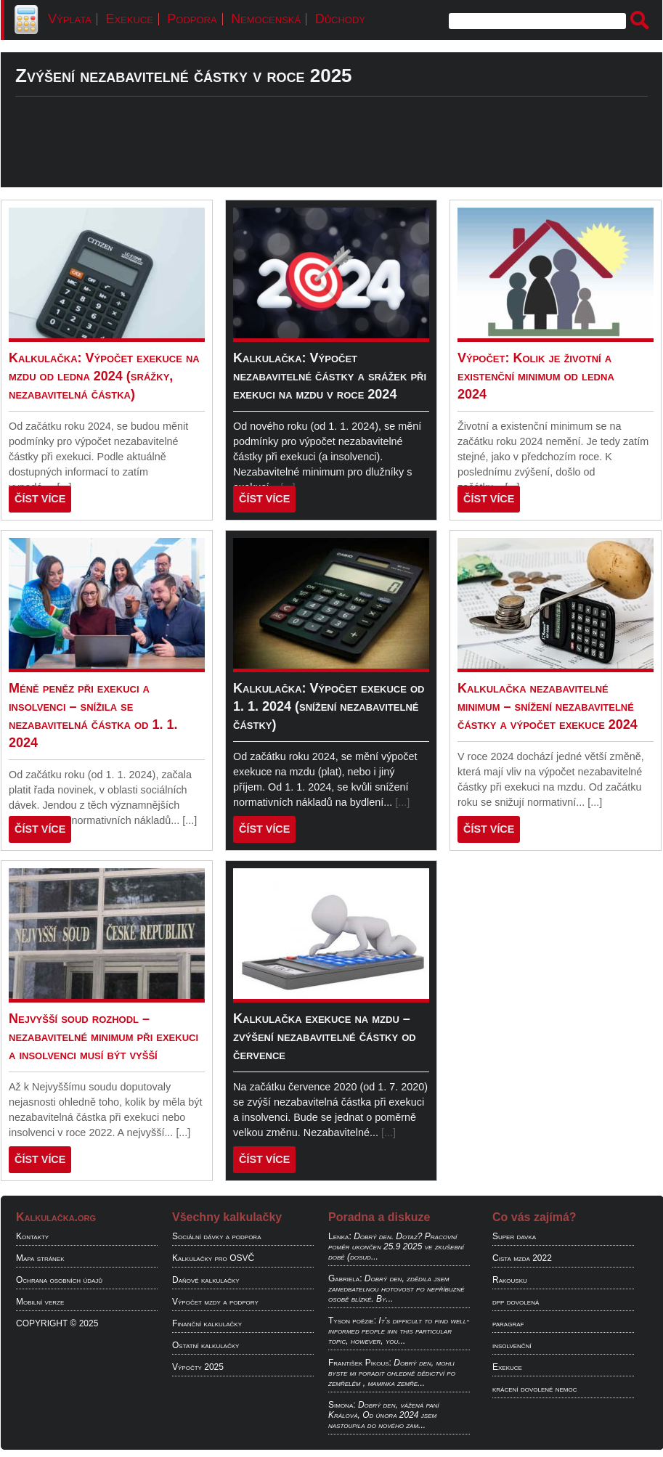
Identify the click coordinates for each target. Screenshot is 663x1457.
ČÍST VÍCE (40, 499)
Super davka (514, 1236)
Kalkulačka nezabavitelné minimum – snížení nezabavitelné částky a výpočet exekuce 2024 (547, 706)
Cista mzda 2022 (522, 1258)
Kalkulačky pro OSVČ (213, 1258)
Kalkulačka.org (56, 1217)
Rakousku (509, 1280)
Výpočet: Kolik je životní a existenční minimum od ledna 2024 (535, 376)
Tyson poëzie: (352, 1320)
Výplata (69, 19)
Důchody (340, 19)
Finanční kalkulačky (207, 1323)
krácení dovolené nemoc (534, 1389)
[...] (189, 820)
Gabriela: (345, 1278)
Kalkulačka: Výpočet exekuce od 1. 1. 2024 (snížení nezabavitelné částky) (328, 706)
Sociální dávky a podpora (216, 1236)
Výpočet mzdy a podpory (215, 1302)
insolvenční (512, 1345)
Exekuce (128, 19)
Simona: (342, 1405)
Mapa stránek (40, 1258)
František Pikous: (359, 1363)
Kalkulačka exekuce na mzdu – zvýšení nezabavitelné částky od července (324, 1036)
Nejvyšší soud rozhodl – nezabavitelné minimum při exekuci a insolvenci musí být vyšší (103, 1036)
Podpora (191, 19)
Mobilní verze (40, 1302)
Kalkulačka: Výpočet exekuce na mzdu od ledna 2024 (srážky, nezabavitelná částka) (104, 376)
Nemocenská (266, 19)
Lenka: (339, 1236)
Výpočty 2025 (198, 1367)
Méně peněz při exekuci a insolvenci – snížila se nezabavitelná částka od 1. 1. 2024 (93, 715)
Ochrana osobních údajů (59, 1280)
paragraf (508, 1323)
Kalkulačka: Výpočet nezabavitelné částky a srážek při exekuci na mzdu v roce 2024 (329, 376)
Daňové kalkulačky (205, 1280)
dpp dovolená (515, 1302)
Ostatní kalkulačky (205, 1345)
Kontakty (32, 1236)
